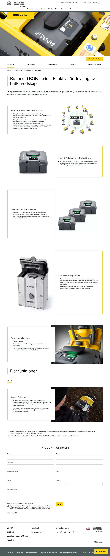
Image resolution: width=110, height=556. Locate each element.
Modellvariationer (53, 62)
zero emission (44, 6)
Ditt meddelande (12, 487)
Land (57, 469)
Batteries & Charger (28, 68)
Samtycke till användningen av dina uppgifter (20, 501)
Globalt (91, 2)
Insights (10, 538)
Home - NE (10, 68)
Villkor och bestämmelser (68, 551)
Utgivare (10, 551)
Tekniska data (31, 62)
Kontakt (84, 2)
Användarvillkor (31, 551)
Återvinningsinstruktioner (48, 551)
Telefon (58, 478)
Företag (9, 452)
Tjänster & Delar (58, 6)
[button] (101, 2)
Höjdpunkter (10, 62)
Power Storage (18, 68)
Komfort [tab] (9, 378)
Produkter (33, 6)
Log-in (77, 2)
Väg (57, 461)
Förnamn (58, 452)
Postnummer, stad (12, 469)
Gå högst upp (98, 540)
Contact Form (38, 530)
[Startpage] (17, 4)
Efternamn (10, 461)
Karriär (96, 2)
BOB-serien (38, 68)
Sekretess (19, 551)
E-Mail (9, 478)
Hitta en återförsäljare (66, 2)
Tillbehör (72, 62)
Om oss (69, 6)
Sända (59, 502)
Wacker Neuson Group (17, 534)
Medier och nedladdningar (95, 62)
